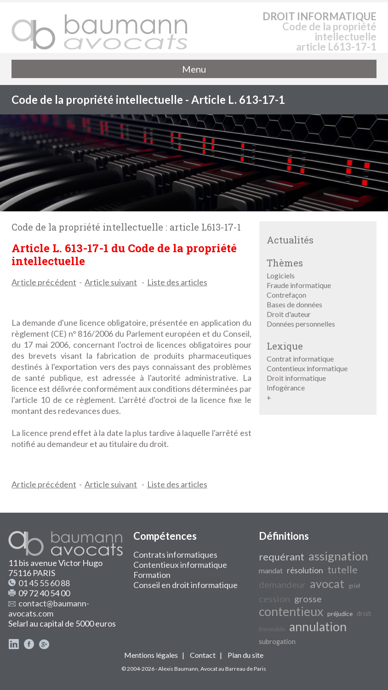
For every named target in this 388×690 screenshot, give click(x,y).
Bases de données (294, 304)
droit (364, 613)
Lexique (285, 346)
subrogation (277, 641)
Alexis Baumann (178, 668)
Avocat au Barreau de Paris (233, 668)
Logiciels (281, 275)
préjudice (340, 613)
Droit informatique (296, 377)
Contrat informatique (300, 358)
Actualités (290, 240)
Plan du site (245, 654)
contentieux (291, 611)
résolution (305, 570)
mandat (271, 570)
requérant (281, 557)
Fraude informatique (299, 285)
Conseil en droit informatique (185, 585)
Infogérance (286, 387)
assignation (338, 556)
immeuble (272, 629)
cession (274, 598)
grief (354, 585)
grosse (308, 598)
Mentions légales (151, 654)
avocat (327, 583)
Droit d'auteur (289, 314)
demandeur (282, 584)
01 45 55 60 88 (44, 583)
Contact (203, 654)
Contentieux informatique (307, 368)
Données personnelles (301, 323)
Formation (152, 575)
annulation (318, 626)
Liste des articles (177, 282)
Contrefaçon (286, 294)
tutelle (342, 570)
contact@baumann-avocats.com (48, 608)
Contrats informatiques (175, 554)
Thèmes (285, 263)
